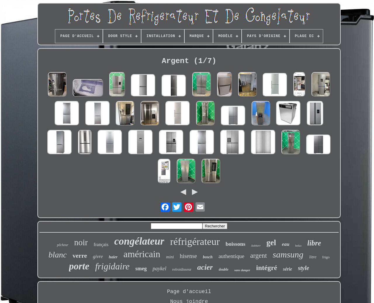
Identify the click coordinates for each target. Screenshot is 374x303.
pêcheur (62, 245)
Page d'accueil (189, 292)
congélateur (139, 241)
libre (314, 243)
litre (312, 257)
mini (170, 257)
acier (205, 267)
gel (271, 242)
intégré (266, 267)
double (223, 269)
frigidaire (112, 266)
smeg (141, 268)
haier (113, 257)
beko (298, 245)
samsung (288, 254)
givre (98, 256)
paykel (159, 268)
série (287, 269)
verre (79, 255)
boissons (235, 244)
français (101, 244)
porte (79, 266)
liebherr (256, 245)
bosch (207, 257)
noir (81, 242)
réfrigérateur (195, 241)
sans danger (242, 270)
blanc (58, 254)
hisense (188, 256)
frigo (326, 257)
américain (141, 254)
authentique (232, 256)
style (303, 267)
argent (258, 255)
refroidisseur (181, 269)
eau (286, 244)
